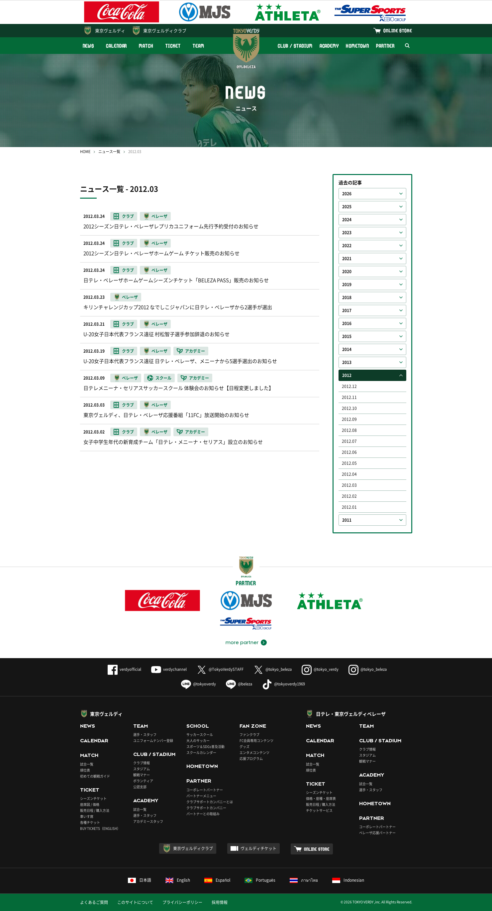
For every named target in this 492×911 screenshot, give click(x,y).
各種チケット (90, 822)
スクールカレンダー (201, 752)
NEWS (88, 45)
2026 (346, 194)
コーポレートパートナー (204, 789)
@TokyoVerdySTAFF (220, 669)
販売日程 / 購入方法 (94, 810)
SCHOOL (197, 726)
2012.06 (349, 452)
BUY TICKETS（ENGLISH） (100, 828)
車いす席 (86, 816)
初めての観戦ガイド (95, 776)
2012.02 (349, 496)
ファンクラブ (249, 734)
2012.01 (349, 507)
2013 (346, 362)
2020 (346, 271)
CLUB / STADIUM (295, 45)
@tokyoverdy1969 (283, 684)
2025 (346, 207)
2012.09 (349, 419)
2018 (346, 297)
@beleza (239, 684)
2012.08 (349, 430)
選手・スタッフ (144, 734)
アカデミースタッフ (148, 821)
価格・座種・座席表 (321, 798)
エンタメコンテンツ (254, 752)
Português (260, 880)
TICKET (173, 45)
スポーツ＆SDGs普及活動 (205, 746)
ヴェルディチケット (258, 848)
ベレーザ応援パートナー (377, 832)
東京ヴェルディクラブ (164, 30)
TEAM (198, 45)
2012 (346, 375)
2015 (346, 336)
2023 (346, 233)
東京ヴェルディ (110, 30)
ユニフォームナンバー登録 (153, 740)
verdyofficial (124, 669)
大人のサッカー (198, 740)
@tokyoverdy (198, 684)
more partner (242, 642)
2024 (346, 220)
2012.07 (349, 441)
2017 (346, 310)
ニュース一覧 (109, 151)
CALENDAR (116, 45)
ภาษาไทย (304, 880)
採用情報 (220, 902)
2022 (346, 246)
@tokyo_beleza (272, 669)
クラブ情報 (141, 762)
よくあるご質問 (94, 902)
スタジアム (141, 768)
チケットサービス (319, 810)
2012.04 (349, 474)
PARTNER (385, 45)
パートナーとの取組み (203, 813)
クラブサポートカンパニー (206, 807)
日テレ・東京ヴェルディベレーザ (351, 713)
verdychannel (169, 669)
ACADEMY (329, 45)
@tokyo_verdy (320, 669)
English (177, 880)
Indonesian (348, 880)
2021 (346, 259)
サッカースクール (199, 734)
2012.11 (349, 397)
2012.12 (349, 386)
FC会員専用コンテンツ (256, 740)
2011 (346, 520)
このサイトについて (135, 902)
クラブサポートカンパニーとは (209, 801)
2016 (346, 323)
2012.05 (349, 463)
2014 (346, 349)
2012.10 (349, 408)
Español (217, 880)
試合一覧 (86, 764)
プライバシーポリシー (182, 902)
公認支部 (140, 786)
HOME (85, 151)
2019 (346, 284)
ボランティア (143, 780)
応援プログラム (251, 758)
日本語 (139, 880)
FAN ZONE (253, 726)
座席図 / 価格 (89, 804)
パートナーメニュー (201, 795)
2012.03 (349, 485)
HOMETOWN (357, 45)
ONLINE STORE (397, 30)
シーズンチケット (93, 798)
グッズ (244, 746)
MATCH (146, 45)
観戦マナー (141, 774)
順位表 (85, 770)
